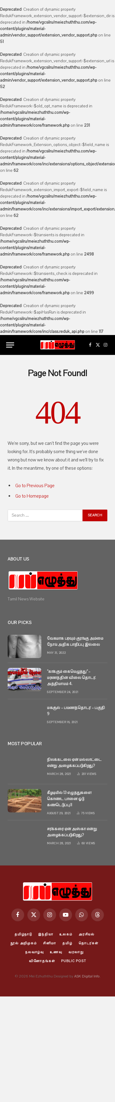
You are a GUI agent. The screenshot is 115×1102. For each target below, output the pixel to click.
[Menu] (10, 345)
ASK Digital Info (87, 976)
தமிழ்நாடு (23, 934)
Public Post (73, 961)
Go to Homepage (32, 496)
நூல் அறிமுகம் (23, 943)
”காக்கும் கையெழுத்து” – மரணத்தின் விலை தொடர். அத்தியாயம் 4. (71, 678)
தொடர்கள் (88, 943)
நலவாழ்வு (34, 952)
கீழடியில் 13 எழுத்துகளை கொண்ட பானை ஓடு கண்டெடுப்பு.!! (69, 799)
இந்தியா (45, 934)
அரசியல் (86, 934)
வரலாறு (76, 952)
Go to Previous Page (35, 486)
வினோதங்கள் (42, 961)
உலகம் (65, 934)
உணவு (56, 952)
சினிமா (49, 943)
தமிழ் (67, 943)
